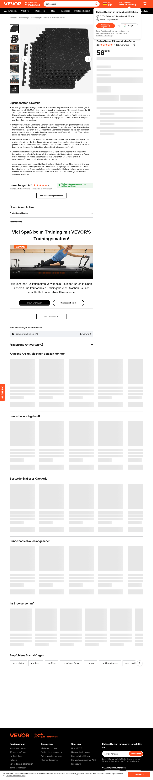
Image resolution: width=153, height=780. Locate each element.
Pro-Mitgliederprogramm (51, 752)
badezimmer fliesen (71, 663)
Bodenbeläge (24, 18)
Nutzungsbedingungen (81, 752)
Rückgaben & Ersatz (18, 752)
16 (41, 189)
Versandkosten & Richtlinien (21, 764)
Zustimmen (139, 775)
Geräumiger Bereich (68, 303)
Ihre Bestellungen (17, 756)
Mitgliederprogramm (49, 748)
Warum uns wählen (34, 303)
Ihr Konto (13, 760)
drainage (90, 663)
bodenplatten (18, 663)
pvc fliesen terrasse (110, 663)
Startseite (13, 18)
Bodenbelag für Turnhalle (40, 18)
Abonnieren (136, 753)
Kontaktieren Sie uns (18, 748)
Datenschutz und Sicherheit (15, 776)
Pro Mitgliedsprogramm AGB (83, 760)
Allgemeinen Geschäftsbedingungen (112, 32)
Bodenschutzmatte (58, 18)
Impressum (76, 764)
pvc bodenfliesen (132, 663)
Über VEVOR (76, 748)
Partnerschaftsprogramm (51, 756)
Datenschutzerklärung (104, 35)
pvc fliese (51, 663)
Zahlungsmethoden (18, 768)
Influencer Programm (49, 760)
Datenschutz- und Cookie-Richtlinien (124, 761)
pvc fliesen (35, 663)
